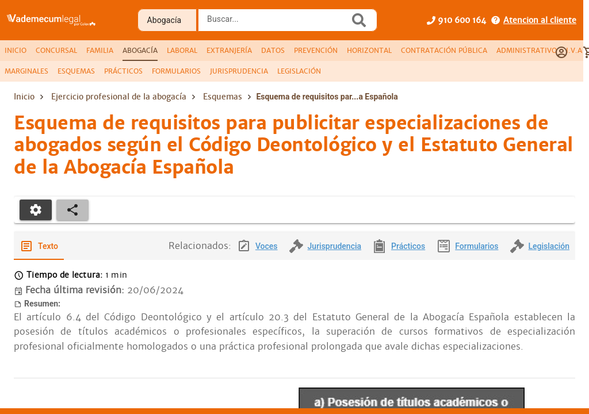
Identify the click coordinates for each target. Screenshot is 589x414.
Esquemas (222, 96)
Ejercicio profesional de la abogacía (118, 96)
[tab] (15, 50)
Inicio (24, 96)
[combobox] (276, 23)
